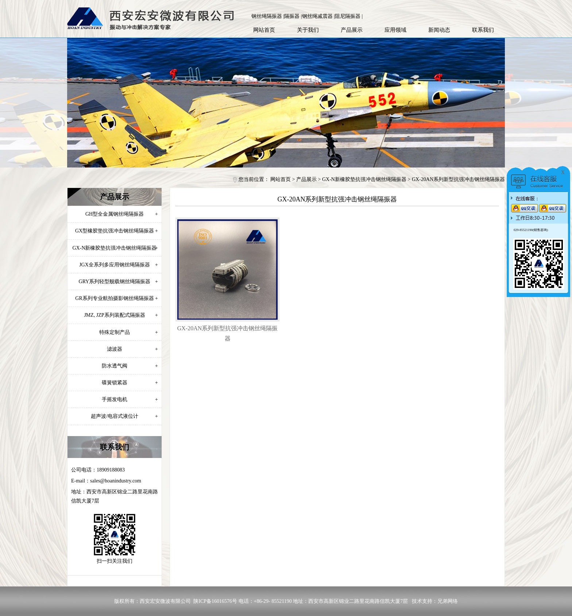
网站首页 (264, 30)
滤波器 (132, 349)
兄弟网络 (447, 601)
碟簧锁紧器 (130, 382)
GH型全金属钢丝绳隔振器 (121, 214)
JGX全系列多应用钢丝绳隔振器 (118, 264)
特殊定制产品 (128, 332)
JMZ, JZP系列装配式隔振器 (121, 315)
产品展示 (352, 30)
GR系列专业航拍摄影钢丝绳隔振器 (116, 298)
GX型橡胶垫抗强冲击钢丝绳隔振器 (116, 230)
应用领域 (395, 30)
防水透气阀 (130, 365)
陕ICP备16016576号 (215, 601)
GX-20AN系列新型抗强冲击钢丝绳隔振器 (458, 179)
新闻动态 (439, 30)
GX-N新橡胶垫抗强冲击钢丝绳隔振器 (364, 179)
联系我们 (483, 30)
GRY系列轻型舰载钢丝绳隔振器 (118, 281)
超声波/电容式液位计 (124, 416)
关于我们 (308, 30)
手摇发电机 (130, 399)
